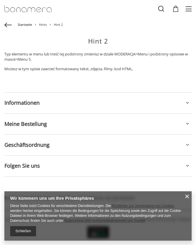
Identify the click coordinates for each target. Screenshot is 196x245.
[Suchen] (161, 8)
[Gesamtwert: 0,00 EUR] (175, 9)
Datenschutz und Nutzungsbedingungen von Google (105, 221)
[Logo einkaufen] (27, 8)
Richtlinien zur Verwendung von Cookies (143, 206)
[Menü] (189, 9)
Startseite (25, 24)
